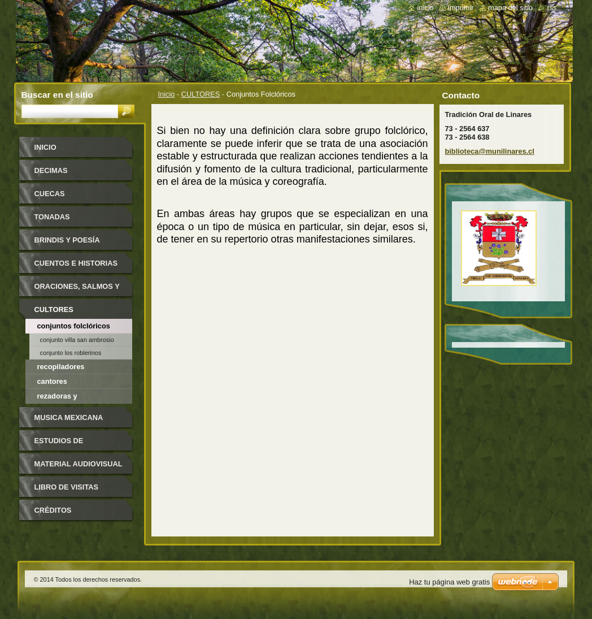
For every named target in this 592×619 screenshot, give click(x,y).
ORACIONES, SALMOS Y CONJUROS (77, 290)
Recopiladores (61, 366)
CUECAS (49, 193)
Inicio (166, 94)
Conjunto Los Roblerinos (71, 352)
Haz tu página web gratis (449, 582)
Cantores (52, 381)
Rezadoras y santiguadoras (61, 398)
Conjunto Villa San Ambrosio (77, 339)
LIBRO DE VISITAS (66, 487)
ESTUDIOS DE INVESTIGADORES (66, 444)
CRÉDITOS (53, 510)
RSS (551, 7)
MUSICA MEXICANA (68, 417)
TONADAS (52, 217)
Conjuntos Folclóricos (73, 326)
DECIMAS (51, 170)
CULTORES (200, 94)
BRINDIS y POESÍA (67, 240)
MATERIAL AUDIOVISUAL (78, 464)
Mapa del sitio (510, 7)
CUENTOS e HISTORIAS (75, 263)
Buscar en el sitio (57, 94)
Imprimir (461, 7)
